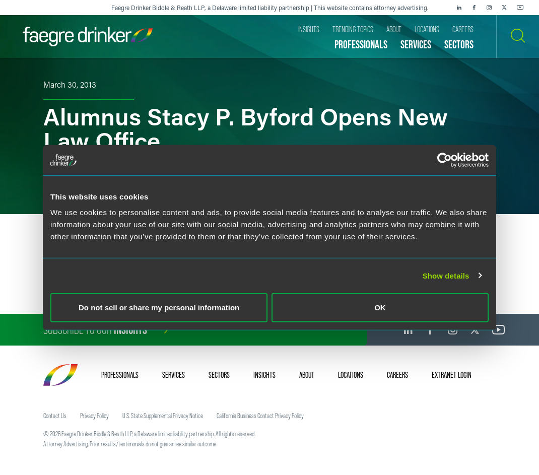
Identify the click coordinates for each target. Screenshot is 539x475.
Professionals (120, 374)
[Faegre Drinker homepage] (88, 36)
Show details (446, 275)
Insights (264, 374)
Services (173, 374)
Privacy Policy (94, 416)
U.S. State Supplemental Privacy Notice (162, 416)
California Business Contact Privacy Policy (260, 416)
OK (380, 307)
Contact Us (54, 416)
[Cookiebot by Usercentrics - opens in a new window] (444, 159)
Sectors (219, 374)
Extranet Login (451, 374)
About (306, 374)
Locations (350, 374)
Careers (397, 374)
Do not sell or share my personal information (159, 307)
